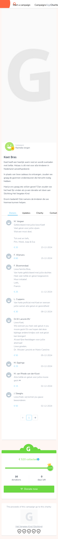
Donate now (29, 488)
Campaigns (40, 5)
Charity (39, 213)
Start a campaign (21, 5)
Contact (53, 213)
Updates (26, 213)
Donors (12, 213)
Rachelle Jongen (22, 147)
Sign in (49, 5)
